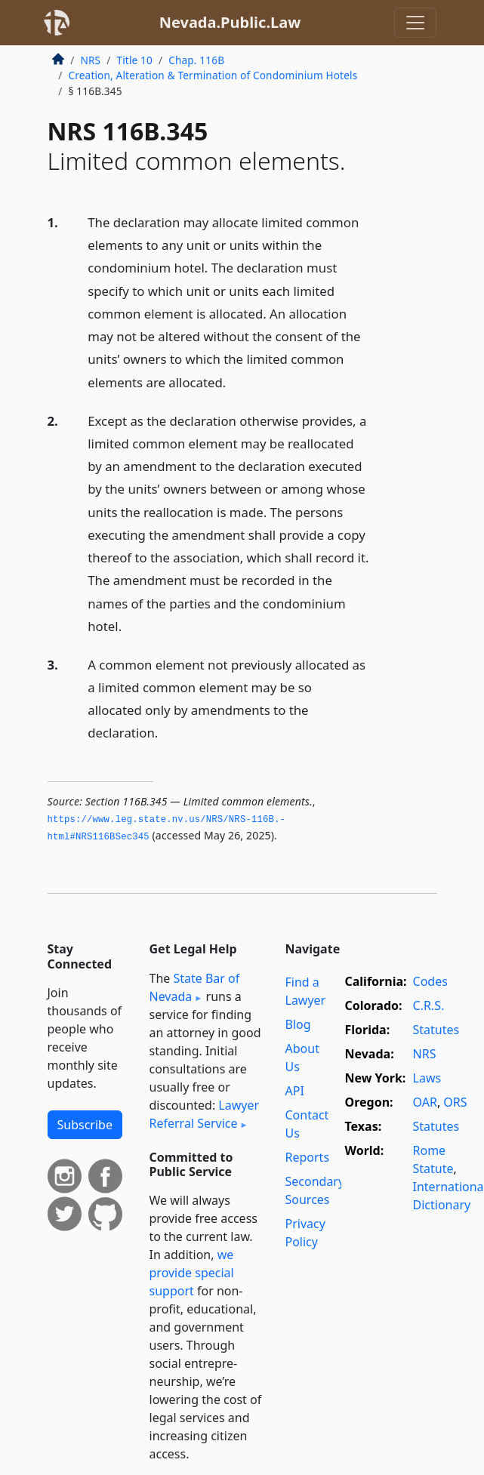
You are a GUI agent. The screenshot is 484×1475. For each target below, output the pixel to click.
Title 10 (134, 60)
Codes (430, 981)
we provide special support (192, 1272)
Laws (427, 1078)
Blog (298, 1024)
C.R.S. (429, 1005)
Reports (307, 1157)
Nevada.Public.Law (230, 22)
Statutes (436, 1029)
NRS (91, 60)
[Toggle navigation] (415, 23)
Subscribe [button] (85, 1124)
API (294, 1090)
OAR (425, 1102)
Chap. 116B (196, 60)
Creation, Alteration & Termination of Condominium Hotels (213, 75)
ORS (455, 1102)
